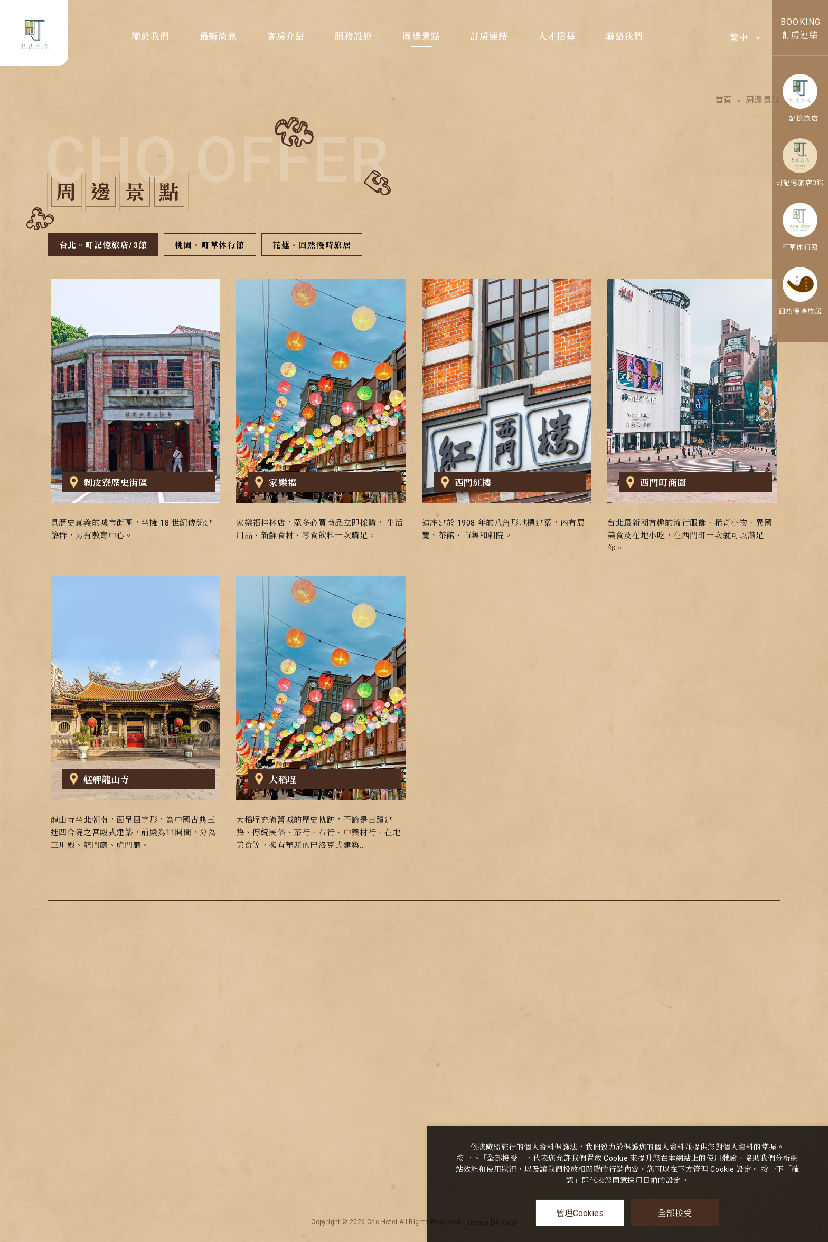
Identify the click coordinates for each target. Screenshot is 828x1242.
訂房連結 (488, 36)
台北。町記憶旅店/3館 (103, 245)
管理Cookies (580, 1213)
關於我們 (150, 36)
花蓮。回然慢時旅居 (311, 245)
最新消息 (218, 36)
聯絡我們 (624, 36)
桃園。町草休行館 (210, 245)
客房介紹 (286, 36)
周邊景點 (421, 36)
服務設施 (353, 36)
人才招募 (557, 36)
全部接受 (675, 1213)
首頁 (723, 99)
